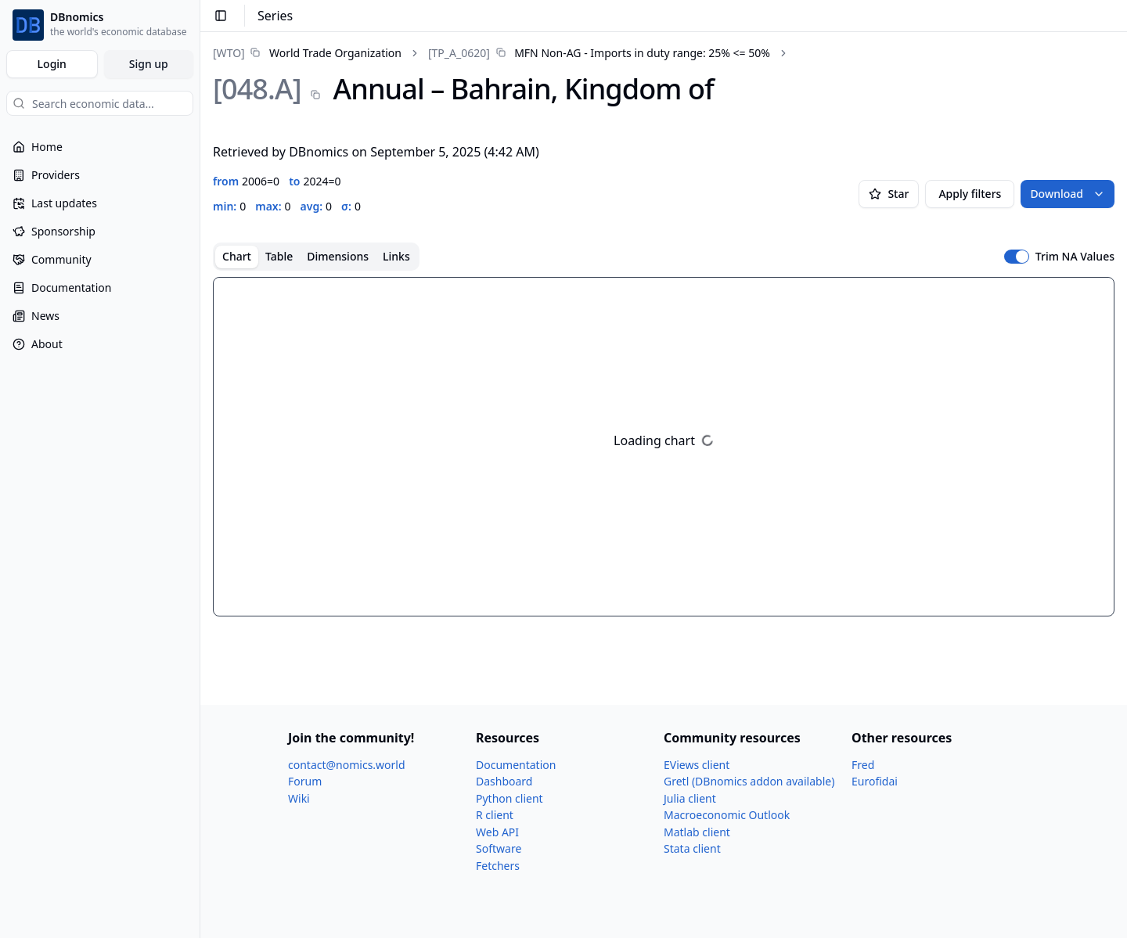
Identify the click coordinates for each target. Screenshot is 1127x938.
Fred (863, 764)
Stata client (692, 848)
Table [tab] (279, 256)
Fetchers (498, 865)
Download (1067, 193)
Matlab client (697, 832)
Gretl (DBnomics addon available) (749, 781)
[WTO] (229, 52)
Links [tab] (396, 256)
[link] (307, 53)
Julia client (690, 798)
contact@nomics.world (346, 764)
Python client (509, 798)
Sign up (148, 63)
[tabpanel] (663, 446)
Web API (497, 832)
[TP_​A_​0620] (459, 52)
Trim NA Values (1074, 256)
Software (498, 848)
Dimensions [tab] (338, 256)
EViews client (696, 764)
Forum (305, 781)
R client (494, 814)
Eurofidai (875, 781)
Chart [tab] (236, 256)
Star (889, 193)
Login (52, 63)
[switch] (1016, 257)
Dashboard (504, 781)
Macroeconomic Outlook (727, 814)
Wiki (299, 798)
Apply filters (969, 193)
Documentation (516, 764)
